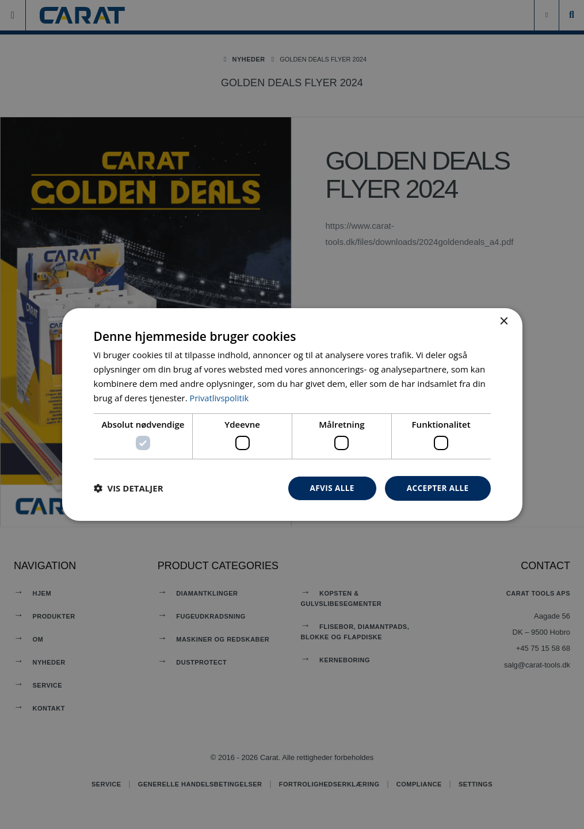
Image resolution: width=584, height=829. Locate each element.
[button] (128, 488)
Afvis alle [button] (329, 487)
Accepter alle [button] (436, 487)
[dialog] (292, 414)
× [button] (503, 321)
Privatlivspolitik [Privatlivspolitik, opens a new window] (220, 397)
